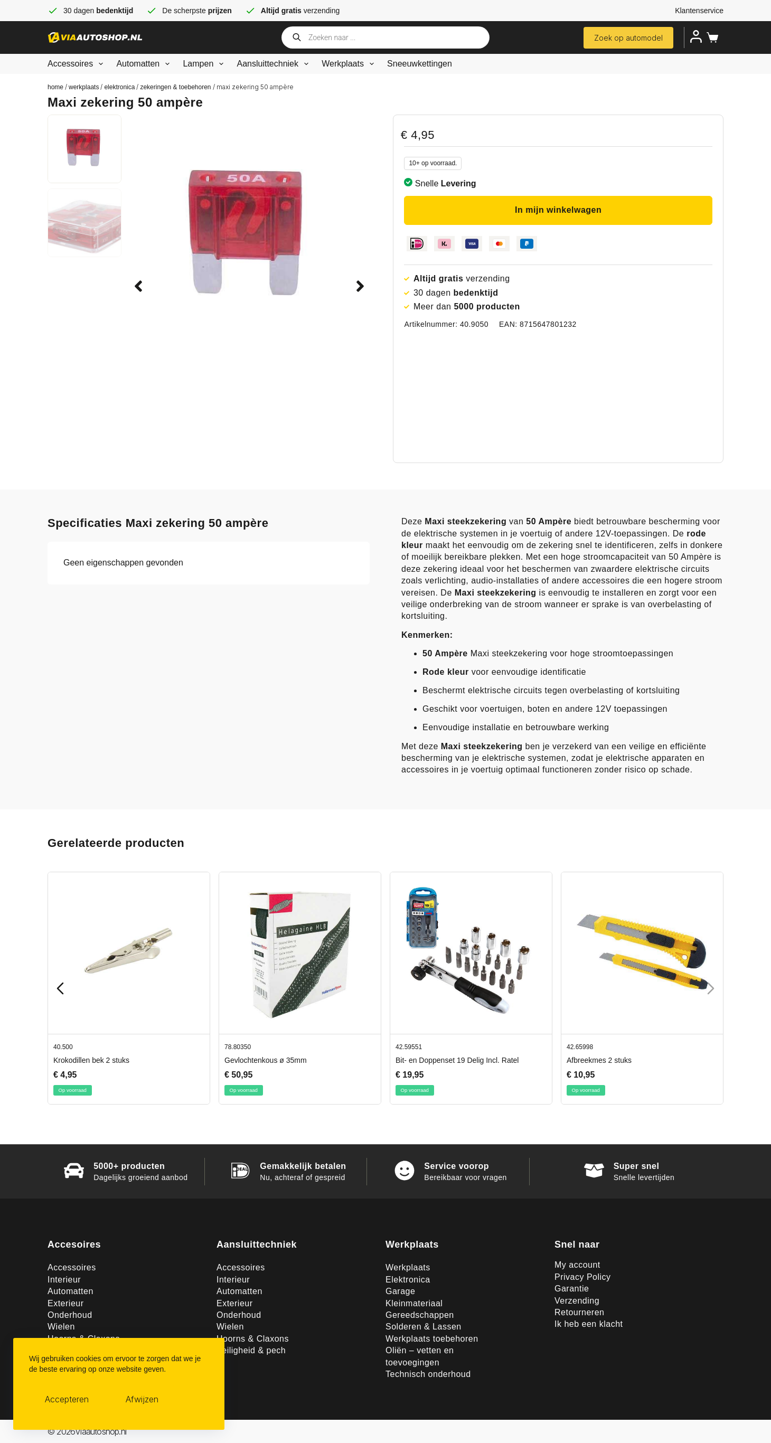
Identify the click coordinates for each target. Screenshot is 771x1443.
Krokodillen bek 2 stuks (91, 1060)
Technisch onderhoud (428, 1374)
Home (55, 87)
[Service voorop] (404, 1171)
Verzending (576, 1300)
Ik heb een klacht (588, 1323)
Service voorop (456, 1166)
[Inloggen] (696, 36)
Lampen (205, 64)
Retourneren (579, 1312)
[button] (138, 286)
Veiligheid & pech (251, 1350)
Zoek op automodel (628, 37)
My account (577, 1264)
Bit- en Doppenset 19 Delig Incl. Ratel (457, 1060)
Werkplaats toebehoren (432, 1338)
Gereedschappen (420, 1314)
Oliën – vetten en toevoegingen (420, 1356)
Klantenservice (699, 10)
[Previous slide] (60, 988)
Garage (400, 1291)
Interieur (64, 1279)
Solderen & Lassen (424, 1326)
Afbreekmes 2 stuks (599, 1060)
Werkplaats (350, 64)
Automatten (145, 64)
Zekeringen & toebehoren (175, 87)
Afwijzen (142, 1399)
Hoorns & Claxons (253, 1338)
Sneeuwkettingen (419, 63)
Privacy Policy (582, 1276)
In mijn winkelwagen (558, 209)
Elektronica (119, 87)
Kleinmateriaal (414, 1303)
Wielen (61, 1326)
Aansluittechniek (275, 64)
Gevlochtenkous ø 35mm (265, 1060)
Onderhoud (70, 1314)
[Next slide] (710, 988)
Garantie (571, 1288)
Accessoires (77, 64)
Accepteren (67, 1399)
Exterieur (66, 1303)
